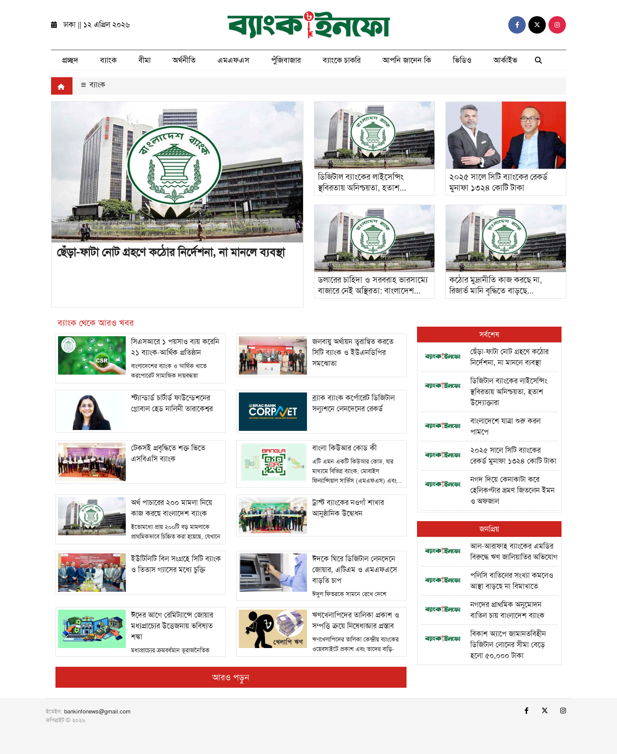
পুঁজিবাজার (286, 60)
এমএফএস (233, 60)
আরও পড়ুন (230, 677)
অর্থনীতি (184, 60)
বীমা (144, 60)
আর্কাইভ (505, 60)
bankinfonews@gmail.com (97, 711)
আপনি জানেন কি (407, 60)
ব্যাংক (108, 60)
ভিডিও (462, 60)
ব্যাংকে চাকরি (342, 60)
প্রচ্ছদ (70, 60)
